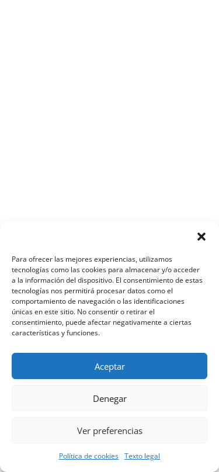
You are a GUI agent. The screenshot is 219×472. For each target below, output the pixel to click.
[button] (201, 236)
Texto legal (142, 456)
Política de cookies (89, 456)
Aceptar (110, 366)
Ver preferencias (109, 430)
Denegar (110, 398)
